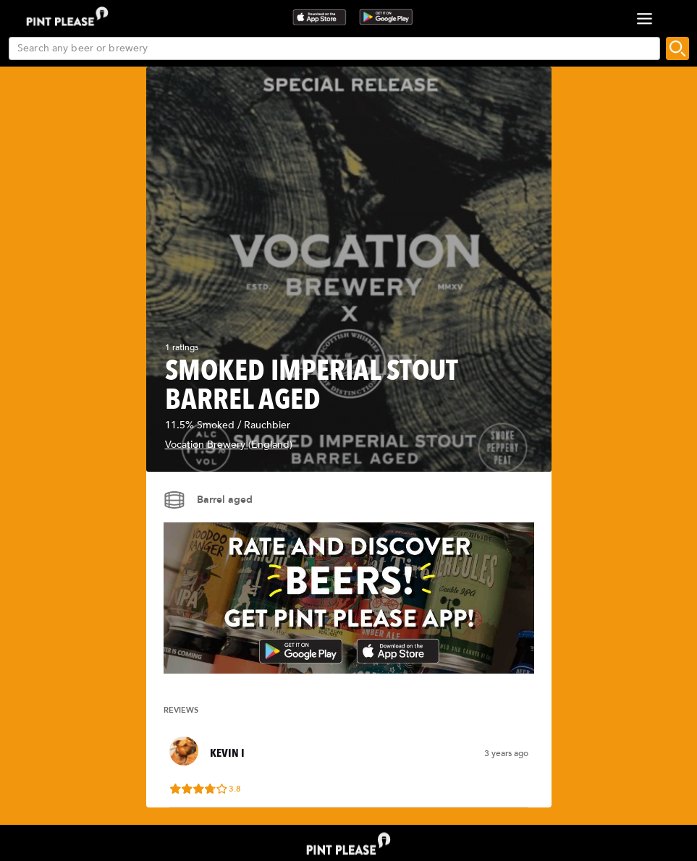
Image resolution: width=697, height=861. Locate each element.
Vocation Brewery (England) (228, 444)
